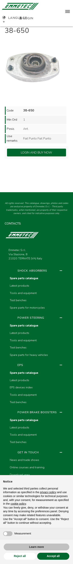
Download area (20, 475)
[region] (36, 387)
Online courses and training (27, 467)
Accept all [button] (53, 556)
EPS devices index (21, 387)
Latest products (19, 286)
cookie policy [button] (18, 503)
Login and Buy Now (36, 152)
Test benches (18, 300)
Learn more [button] (36, 546)
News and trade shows (24, 460)
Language (14, 18)
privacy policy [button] (48, 492)
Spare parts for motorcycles (27, 308)
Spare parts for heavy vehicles (29, 355)
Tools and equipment (23, 293)
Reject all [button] (20, 556)
